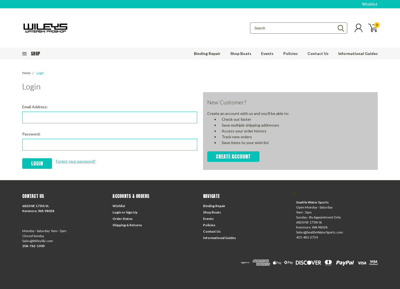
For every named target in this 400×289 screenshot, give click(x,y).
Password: (31, 134)
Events (267, 53)
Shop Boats (240, 53)
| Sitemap (71, 264)
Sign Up (132, 212)
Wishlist (370, 4)
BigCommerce (105, 264)
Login (40, 73)
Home (26, 73)
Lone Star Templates (149, 264)
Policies (290, 53)
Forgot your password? (76, 161)
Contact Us (318, 53)
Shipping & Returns (127, 225)
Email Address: (35, 106)
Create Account (233, 156)
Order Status (122, 219)
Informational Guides (358, 53)
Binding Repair (207, 53)
